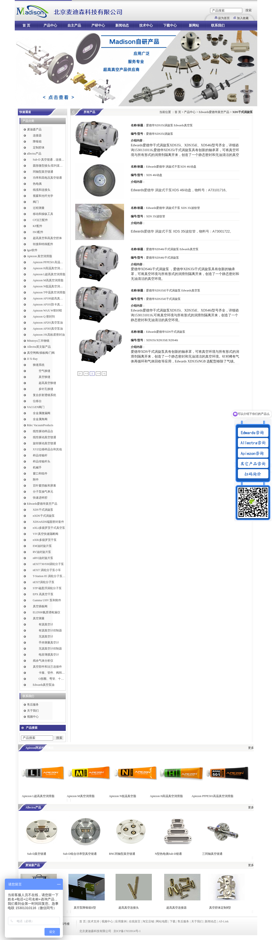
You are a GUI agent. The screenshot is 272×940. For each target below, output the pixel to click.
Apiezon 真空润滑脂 (39, 256)
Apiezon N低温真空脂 (123, 796)
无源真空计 (46, 636)
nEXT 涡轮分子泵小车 (47, 570)
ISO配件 (38, 232)
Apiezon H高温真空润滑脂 (49, 268)
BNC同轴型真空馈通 (122, 853)
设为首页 (224, 18)
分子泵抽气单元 (43, 491)
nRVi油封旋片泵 (43, 558)
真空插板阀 (40, 606)
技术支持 (93, 921)
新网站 (194, 25)
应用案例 (121, 921)
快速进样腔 (40, 497)
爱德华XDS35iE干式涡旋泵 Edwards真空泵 (173, 290)
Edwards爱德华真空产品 (42, 503)
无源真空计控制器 (50, 648)
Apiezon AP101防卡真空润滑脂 (49, 304)
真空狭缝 (44, 377)
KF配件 (37, 226)
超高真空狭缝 (47, 383)
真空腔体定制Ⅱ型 (220, 907)
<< (86, 373)
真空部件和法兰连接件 (47, 666)
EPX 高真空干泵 (43, 594)
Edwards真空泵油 (44, 684)
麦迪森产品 (34, 129)
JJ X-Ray (32, 358)
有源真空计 (46, 624)
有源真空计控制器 (50, 630)
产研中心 (98, 25)
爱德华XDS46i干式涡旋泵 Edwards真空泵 (172, 249)
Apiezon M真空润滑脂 (80, 796)
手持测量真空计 (49, 642)
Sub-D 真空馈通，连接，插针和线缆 (49, 159)
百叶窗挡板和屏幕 (44, 485)
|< (80, 373)
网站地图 (162, 921)
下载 (173, 921)
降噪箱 (37, 141)
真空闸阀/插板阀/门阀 (41, 352)
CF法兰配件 (40, 220)
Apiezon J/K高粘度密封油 (49, 334)
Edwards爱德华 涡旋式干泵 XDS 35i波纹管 (173, 208)
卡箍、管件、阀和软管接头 (52, 672)
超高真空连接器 (176, 907)
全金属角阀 (40, 419)
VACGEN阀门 (35, 407)
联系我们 (218, 25)
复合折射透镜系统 (44, 395)
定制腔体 (38, 147)
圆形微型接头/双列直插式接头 (49, 165)
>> (98, 373)
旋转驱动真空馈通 (44, 443)
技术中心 (146, 25)
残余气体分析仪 (43, 660)
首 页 (26, 25)
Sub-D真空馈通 (36, 853)
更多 (251, 747)
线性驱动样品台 (43, 431)
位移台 (37, 401)
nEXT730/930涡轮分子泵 (48, 564)
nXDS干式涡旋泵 (44, 515)
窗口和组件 (40, 473)
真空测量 (38, 618)
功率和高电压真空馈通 (47, 177)
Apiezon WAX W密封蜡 (47, 310)
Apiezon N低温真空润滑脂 (49, 286)
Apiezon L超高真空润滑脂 (49, 274)
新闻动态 (122, 25)
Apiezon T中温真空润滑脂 (49, 292)
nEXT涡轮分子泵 (43, 582)
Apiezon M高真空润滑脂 (48, 280)
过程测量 (38, 208)
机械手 (37, 467)
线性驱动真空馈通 (44, 437)
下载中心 (170, 25)
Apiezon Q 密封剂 (44, 316)
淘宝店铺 (148, 921)
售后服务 (33, 704)
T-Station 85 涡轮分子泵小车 (49, 576)
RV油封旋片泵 (42, 552)
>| (104, 373)
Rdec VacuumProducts (40, 425)
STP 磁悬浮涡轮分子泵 (47, 588)
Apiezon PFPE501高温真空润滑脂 (49, 262)
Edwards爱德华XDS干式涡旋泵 (165, 331)
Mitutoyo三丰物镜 (38, 340)
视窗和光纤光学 (43, 196)
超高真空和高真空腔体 (47, 238)
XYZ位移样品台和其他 (47, 449)
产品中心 (50, 25)
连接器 (37, 135)
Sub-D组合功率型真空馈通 (79, 853)
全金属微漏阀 (41, 413)
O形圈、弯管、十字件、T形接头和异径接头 (52, 678)
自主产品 (74, 25)
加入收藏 (243, 18)
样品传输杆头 (41, 461)
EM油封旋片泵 (42, 546)
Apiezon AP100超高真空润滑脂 (49, 298)
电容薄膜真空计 (49, 654)
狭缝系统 (38, 365)
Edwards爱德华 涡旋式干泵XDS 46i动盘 (171, 166)
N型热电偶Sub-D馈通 (168, 853)
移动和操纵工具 (43, 214)
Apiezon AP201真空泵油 (48, 322)
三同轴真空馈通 (212, 853)
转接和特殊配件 (43, 244)
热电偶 (37, 183)
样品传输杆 (40, 455)
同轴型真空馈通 (43, 171)
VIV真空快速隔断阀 (45, 534)
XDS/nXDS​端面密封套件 (48, 521)
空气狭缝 (44, 371)
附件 (36, 479)
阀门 (36, 202)
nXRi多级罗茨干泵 (45, 540)
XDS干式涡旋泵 (43, 509)
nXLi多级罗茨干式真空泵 (49, 528)
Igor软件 (32, 250)
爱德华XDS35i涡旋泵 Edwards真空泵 (169, 125)
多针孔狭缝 (46, 389)
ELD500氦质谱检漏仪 (46, 612)
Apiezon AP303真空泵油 (48, 328)
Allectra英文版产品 (39, 346)
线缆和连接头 (41, 189)
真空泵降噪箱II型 (85, 907)
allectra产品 (34, 153)
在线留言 (134, 921)
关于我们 (33, 710)
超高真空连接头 (128, 907)
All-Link (223, 921)
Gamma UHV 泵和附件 (47, 600)
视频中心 (33, 716)
